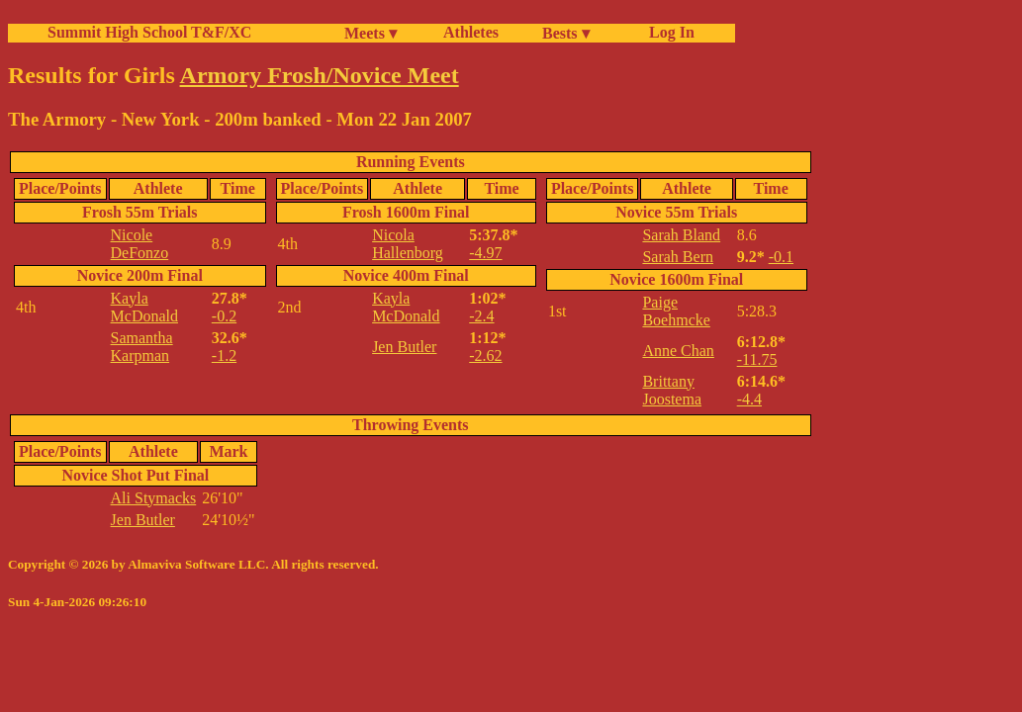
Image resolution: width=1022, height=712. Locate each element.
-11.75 (757, 359)
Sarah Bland (681, 234)
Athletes (471, 32)
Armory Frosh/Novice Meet (319, 75)
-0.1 (781, 256)
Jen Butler (404, 346)
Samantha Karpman (142, 346)
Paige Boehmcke (675, 311)
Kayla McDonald (144, 307)
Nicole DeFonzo (140, 243)
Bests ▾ (566, 33)
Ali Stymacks (154, 498)
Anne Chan (677, 350)
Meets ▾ (370, 33)
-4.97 (485, 252)
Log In (668, 32)
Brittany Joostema (671, 390)
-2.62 (485, 355)
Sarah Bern (677, 256)
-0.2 (224, 316)
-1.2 (224, 355)
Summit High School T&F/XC (149, 32)
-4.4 (749, 399)
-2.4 (481, 316)
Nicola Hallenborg (407, 243)
